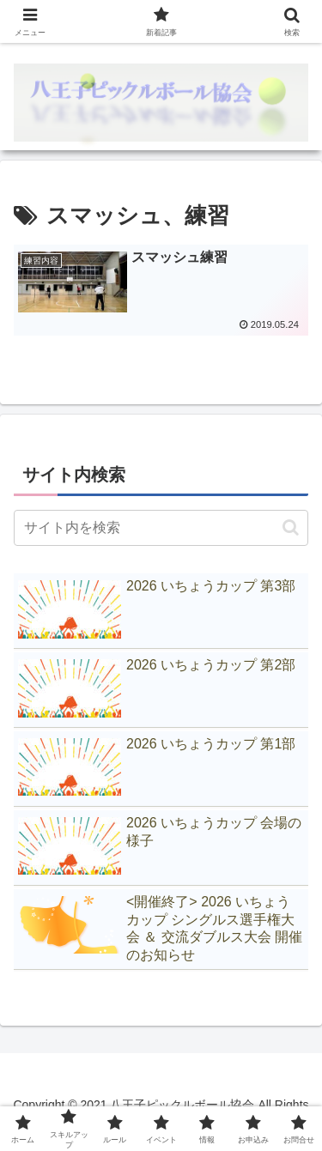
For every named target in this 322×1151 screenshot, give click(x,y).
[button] (291, 527)
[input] (161, 528)
